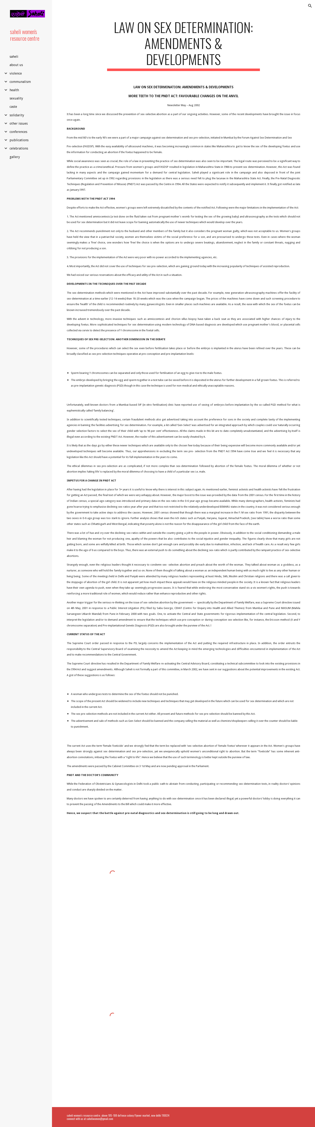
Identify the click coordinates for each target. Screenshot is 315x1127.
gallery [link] (15, 157)
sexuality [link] (16, 98)
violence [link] (16, 73)
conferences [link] (18, 132)
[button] (310, 6)
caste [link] (13, 107)
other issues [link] (19, 123)
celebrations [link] (19, 148)
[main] (183, 45)
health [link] (14, 90)
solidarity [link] (17, 115)
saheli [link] (14, 57)
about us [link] (16, 65)
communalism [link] (20, 82)
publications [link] (19, 140)
